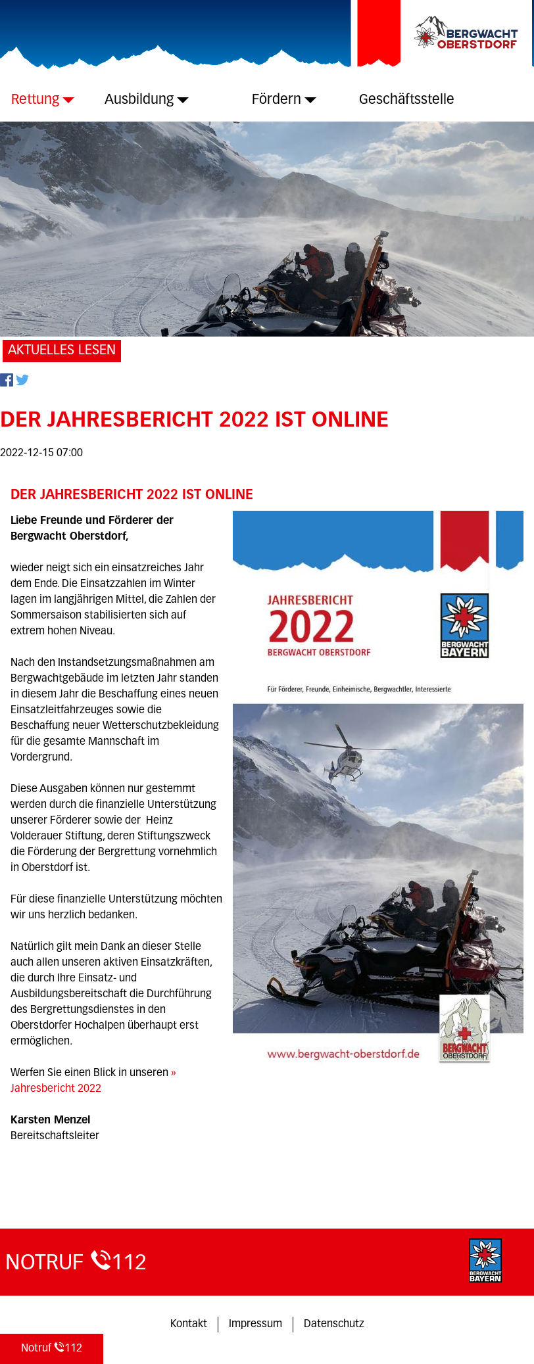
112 (51, 1348)
